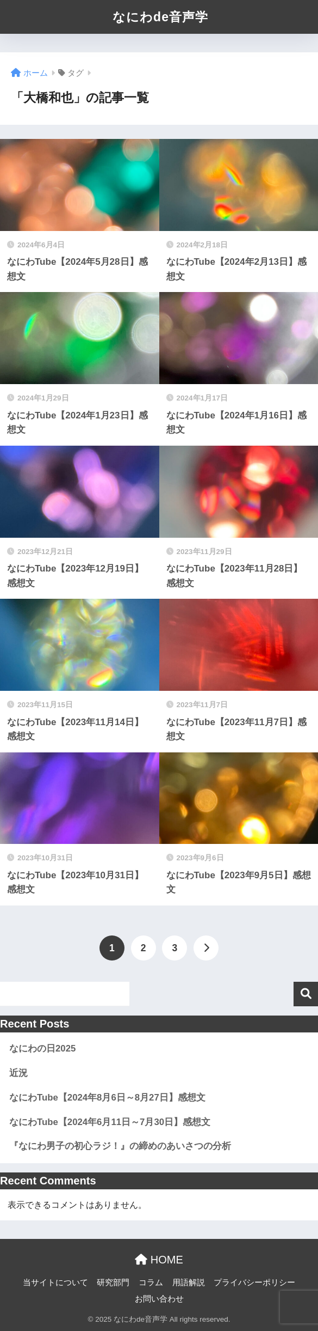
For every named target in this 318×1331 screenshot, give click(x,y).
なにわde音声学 (160, 17)
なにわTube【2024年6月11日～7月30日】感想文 (109, 1122)
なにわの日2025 (42, 1048)
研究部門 (113, 1282)
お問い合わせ (159, 1298)
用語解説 (188, 1282)
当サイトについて (55, 1282)
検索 (306, 994)
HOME (159, 1260)
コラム (151, 1282)
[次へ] (206, 948)
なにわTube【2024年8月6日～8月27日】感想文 (107, 1097)
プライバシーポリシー (254, 1282)
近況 (18, 1073)
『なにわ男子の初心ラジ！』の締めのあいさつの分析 (120, 1146)
